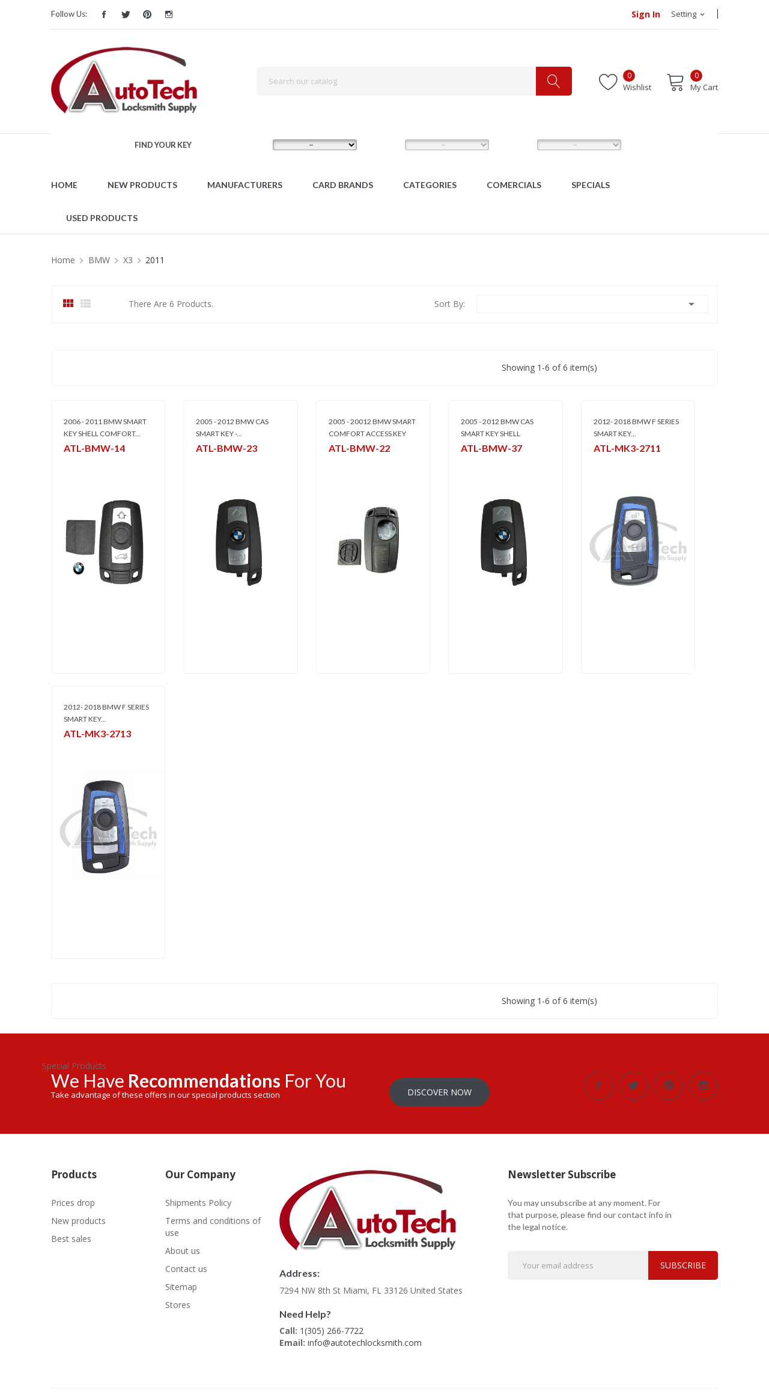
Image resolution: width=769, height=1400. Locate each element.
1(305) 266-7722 (331, 1324)
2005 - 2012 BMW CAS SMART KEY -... (232, 427)
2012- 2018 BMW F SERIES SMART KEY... (636, 427)
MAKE (251, 144)
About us (182, 1244)
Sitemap (181, 1280)
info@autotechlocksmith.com (365, 1336)
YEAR (514, 144)
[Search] (414, 81)
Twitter (125, 14)
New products (78, 1214)
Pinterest (147, 14)
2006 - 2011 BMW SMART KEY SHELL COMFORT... (105, 427)
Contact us (186, 1262)
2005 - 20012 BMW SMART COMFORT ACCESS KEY (372, 427)
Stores (177, 1298)
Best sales (71, 1232)
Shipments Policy (198, 1196)
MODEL (386, 144)
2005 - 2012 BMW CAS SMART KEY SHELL (497, 427)
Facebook (104, 14)
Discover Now (439, 1085)
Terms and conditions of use (213, 1220)
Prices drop (73, 1196)
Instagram (169, 14)
